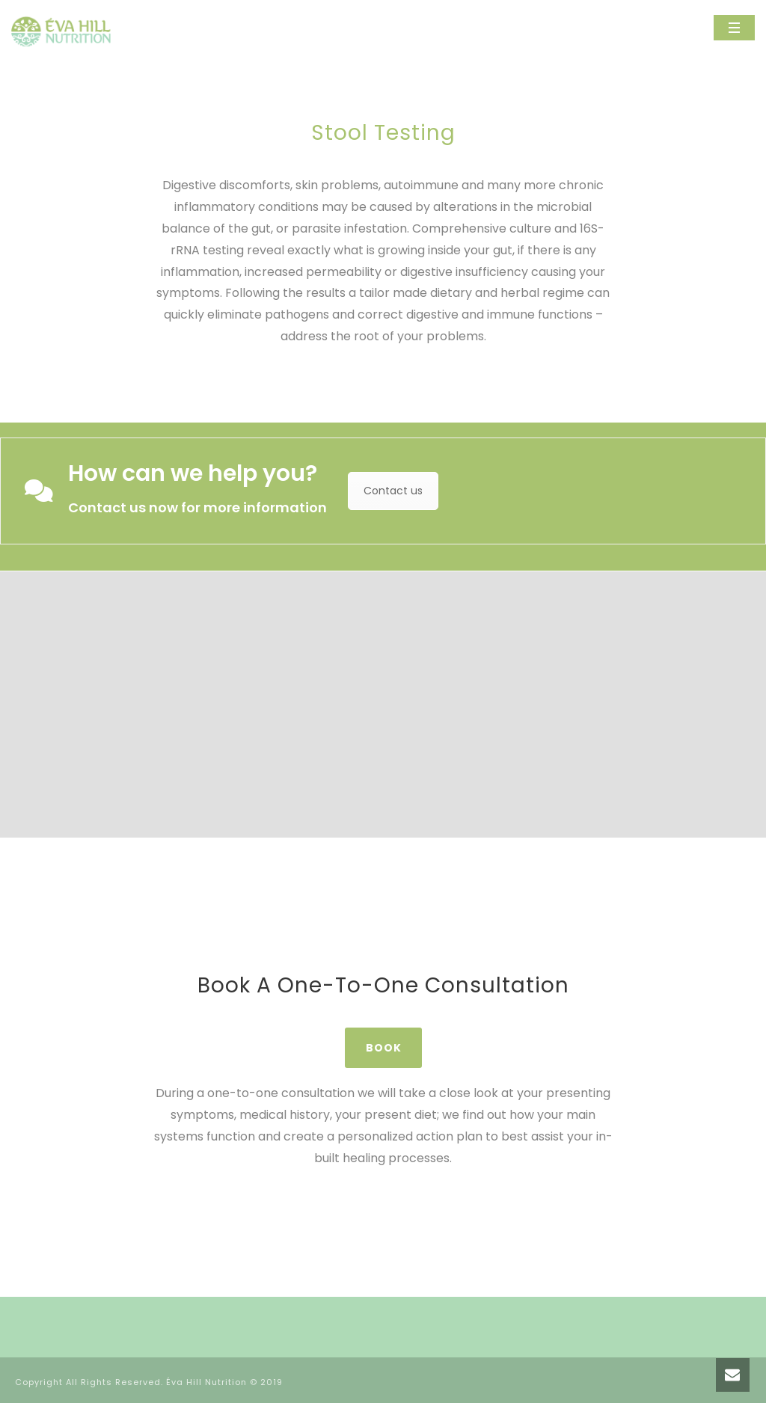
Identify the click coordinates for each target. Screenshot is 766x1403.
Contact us (393, 490)
